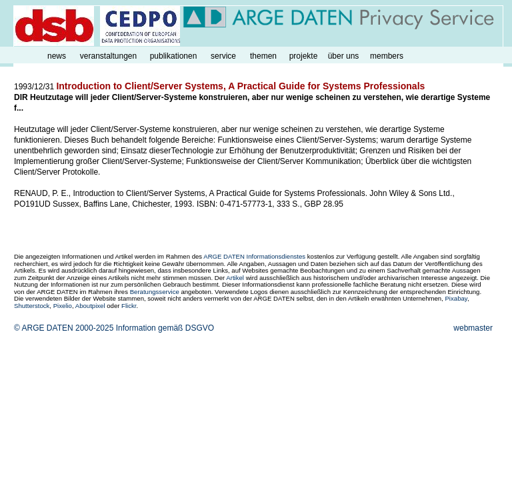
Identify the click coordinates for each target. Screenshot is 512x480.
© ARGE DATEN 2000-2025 (63, 328)
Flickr (128, 305)
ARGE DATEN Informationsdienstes (254, 256)
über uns (343, 56)
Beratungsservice (154, 291)
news (56, 56)
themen (263, 56)
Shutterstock (31, 305)
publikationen (173, 56)
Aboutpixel (90, 305)
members (386, 56)
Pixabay (456, 298)
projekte (303, 56)
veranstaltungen (108, 56)
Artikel (235, 277)
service (223, 56)
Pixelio (62, 305)
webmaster (473, 328)
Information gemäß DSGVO (165, 328)
